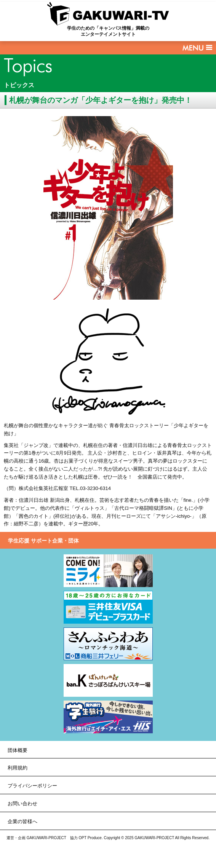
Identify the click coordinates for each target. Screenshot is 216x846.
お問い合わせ (22, 803)
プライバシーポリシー (32, 786)
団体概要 (17, 750)
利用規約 (17, 768)
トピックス (19, 85)
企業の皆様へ (22, 821)
